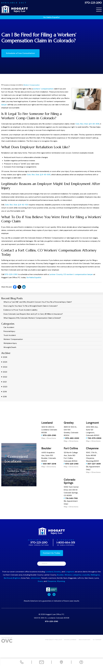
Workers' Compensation (31, 85)
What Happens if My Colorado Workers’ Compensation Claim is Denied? (32, 318)
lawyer (4, 104)
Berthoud (8, 578)
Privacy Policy (53, 640)
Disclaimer (70, 640)
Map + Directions (48, 438)
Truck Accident (10, 335)
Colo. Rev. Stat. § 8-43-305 (38, 174)
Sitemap (97, 640)
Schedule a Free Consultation (20, 53)
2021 (4, 381)
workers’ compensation (43, 89)
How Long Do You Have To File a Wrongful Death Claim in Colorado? (31, 306)
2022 (4, 376)
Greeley (57, 571)
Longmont (69, 571)
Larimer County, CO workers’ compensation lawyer (71, 274)
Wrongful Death (10, 347)
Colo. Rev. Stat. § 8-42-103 (16, 205)
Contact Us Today (51, 553)
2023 (4, 371)
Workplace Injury (10, 343)
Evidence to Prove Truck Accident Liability (20, 310)
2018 (4, 396)
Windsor (68, 575)
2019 (4, 391)
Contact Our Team (16, 471)
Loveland (49, 571)
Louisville (86, 575)
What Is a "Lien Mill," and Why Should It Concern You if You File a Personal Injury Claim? (38, 302)
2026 (4, 357)
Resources (84, 640)
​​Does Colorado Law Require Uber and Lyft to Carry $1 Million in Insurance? (33, 314)
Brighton (16, 578)
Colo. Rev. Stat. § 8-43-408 (87, 124)
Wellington (95, 575)
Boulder (60, 575)
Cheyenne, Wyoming (56, 581)
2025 (4, 362)
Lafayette (77, 575)
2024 (4, 367)
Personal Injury (9, 331)
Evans (40, 581)
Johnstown (35, 578)
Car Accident (9, 327)
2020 (4, 386)
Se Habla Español (51, 17)
